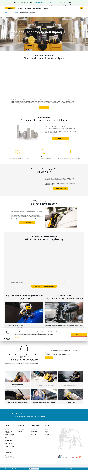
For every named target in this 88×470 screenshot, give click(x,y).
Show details (17, 466)
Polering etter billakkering (70, 385)
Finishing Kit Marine (49, 2)
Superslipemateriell (9, 435)
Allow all (78, 459)
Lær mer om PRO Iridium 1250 (64, 333)
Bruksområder (21, 429)
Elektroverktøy (8, 428)
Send (49, 357)
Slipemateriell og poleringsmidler (8, 432)
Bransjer (20, 428)
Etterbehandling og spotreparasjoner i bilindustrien (17, 385)
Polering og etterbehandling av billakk (44, 385)
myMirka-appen (34, 434)
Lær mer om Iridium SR (24, 333)
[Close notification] (82, 1)
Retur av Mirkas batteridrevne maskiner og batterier (9, 451)
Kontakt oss (44, 107)
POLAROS (42, 2)
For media (47, 434)
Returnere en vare (8, 443)
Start (6, 12)
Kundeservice (34, 431)
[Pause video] (81, 19)
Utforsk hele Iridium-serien (60, 138)
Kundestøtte (37, 8)
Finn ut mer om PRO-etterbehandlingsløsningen (44, 286)
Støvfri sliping (7, 429)
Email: (46, 344)
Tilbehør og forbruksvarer (10, 434)
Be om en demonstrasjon (27, 222)
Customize (78, 463)
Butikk (20, 8)
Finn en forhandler (55, 5)
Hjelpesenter (34, 432)
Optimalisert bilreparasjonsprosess (17, 402)
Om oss (46, 8)
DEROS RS (38, 2)
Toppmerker (15, 12)
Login (72, 5)
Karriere (46, 432)
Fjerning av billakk (70, 402)
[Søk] (81, 8)
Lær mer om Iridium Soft (61, 188)
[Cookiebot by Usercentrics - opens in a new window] (7, 468)
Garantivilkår (34, 429)
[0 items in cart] (80, 5)
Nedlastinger (34, 428)
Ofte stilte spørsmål (9, 448)
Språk (65, 5)
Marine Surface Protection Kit (59, 2)
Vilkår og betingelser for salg (10, 446)
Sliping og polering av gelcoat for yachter (44, 402)
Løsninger (20, 431)
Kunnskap (27, 8)
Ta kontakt (23, 416)
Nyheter (46, 431)
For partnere (47, 436)
